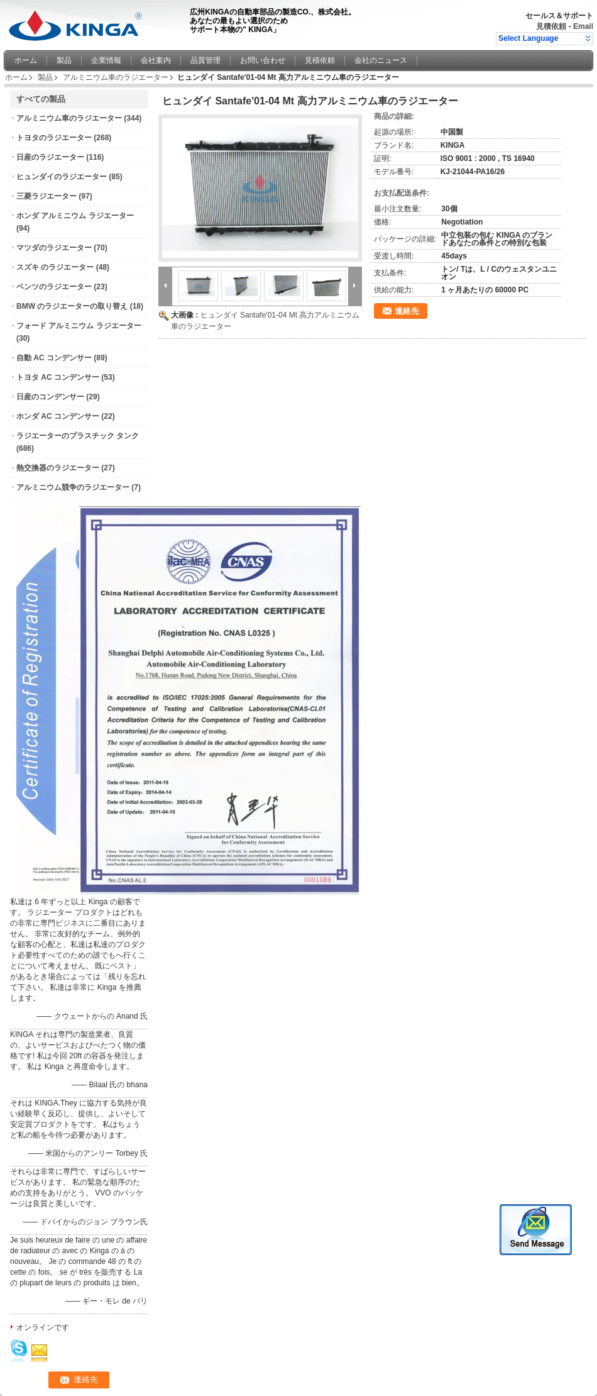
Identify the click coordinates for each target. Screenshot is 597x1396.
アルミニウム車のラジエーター (115, 77)
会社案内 (156, 60)
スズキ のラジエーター (55, 267)
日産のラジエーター (50, 157)
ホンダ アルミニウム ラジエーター (75, 215)
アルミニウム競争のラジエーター (72, 487)
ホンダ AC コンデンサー (57, 416)
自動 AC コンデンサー (54, 357)
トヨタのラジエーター (54, 137)
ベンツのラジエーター (54, 286)
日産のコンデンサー (50, 396)
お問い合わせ (262, 60)
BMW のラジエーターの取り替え (72, 306)
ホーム (25, 60)
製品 (64, 60)
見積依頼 (551, 26)
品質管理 (205, 60)
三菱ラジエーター (46, 196)
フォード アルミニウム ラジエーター (78, 325)
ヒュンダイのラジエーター (61, 176)
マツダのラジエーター (54, 247)
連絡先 (407, 311)
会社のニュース (380, 60)
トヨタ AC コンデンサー (57, 377)
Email (583, 26)
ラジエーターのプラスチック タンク (77, 435)
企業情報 (106, 60)
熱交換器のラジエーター (57, 467)
